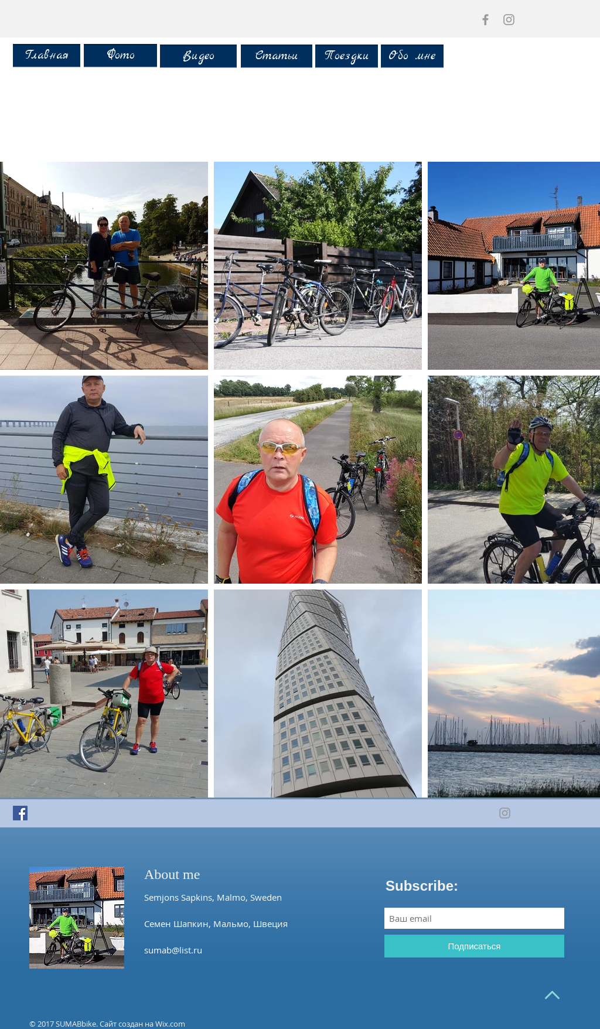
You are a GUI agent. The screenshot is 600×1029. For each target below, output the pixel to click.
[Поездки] (346, 56)
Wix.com (170, 1023)
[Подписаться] (474, 946)
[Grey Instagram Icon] (509, 19)
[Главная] (46, 55)
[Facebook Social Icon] (20, 813)
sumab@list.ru (173, 950)
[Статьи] (276, 56)
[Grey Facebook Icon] (485, 19)
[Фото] (120, 55)
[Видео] (198, 56)
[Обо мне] (412, 56)
